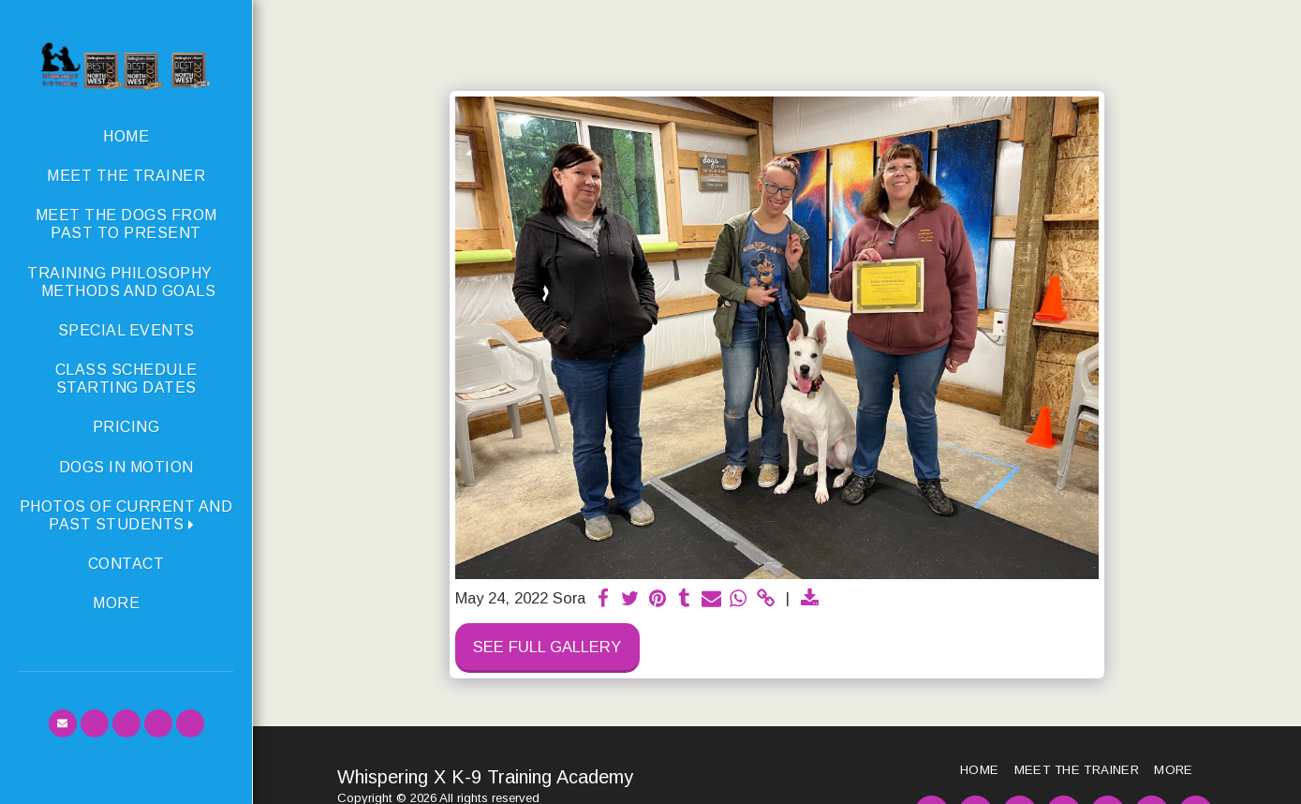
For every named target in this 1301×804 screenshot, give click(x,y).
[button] (126, 515)
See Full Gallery (547, 646)
